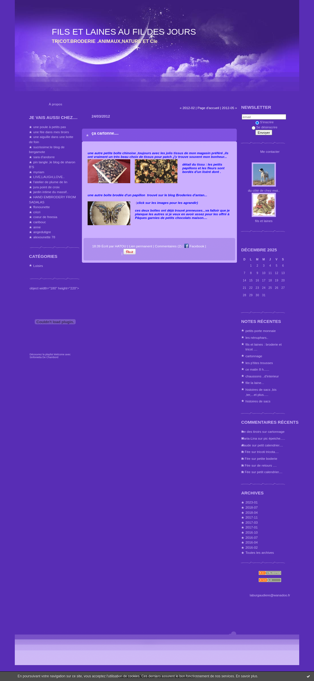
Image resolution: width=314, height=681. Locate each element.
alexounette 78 (44, 237)
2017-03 (251, 522)
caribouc (39, 222)
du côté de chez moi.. (264, 190)
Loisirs (38, 266)
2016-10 (251, 532)
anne (37, 227)
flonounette (41, 207)
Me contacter (270, 151)
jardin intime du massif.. (50, 192)
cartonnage (253, 356)
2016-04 (251, 542)
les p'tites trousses (259, 363)
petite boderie (267, 458)
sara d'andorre (44, 157)
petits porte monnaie (260, 331)
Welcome (59, 354)
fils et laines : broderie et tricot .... (263, 346)
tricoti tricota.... (268, 452)
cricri (36, 212)
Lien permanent (140, 246)
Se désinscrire (264, 127)
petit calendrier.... (270, 445)
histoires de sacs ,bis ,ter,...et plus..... (260, 392)
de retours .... (267, 465)
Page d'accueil (208, 108)
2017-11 (251, 517)
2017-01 (251, 527)
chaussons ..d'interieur (262, 376)
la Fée (246, 452)
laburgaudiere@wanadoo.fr (270, 595)
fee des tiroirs (251, 431)
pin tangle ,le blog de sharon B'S (52, 164)
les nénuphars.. (256, 337)
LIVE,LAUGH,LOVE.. (49, 177)
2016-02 (251, 547)
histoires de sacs (257, 401)
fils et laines (263, 221)
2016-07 (251, 537)
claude (246, 445)
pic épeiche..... (274, 438)
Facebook (194, 246)
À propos (55, 104)
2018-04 (251, 512)
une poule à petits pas (49, 127)
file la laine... (254, 383)
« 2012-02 (187, 108)
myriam (38, 172)
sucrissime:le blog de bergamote (47, 149)
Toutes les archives (259, 552)
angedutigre (42, 232)
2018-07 (251, 507)
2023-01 (251, 502)
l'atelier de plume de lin (50, 182)
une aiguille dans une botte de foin (51, 139)
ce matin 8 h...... (257, 369)
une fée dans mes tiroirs (51, 132)
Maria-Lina (249, 438)
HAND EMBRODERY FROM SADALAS (52, 199)
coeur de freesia (45, 217)
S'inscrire (264, 122)
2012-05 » (229, 108)
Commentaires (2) (168, 246)
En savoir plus (246, 676)
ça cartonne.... (105, 133)
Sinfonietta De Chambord (44, 357)
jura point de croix (46, 187)
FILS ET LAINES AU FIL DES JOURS (124, 31)
